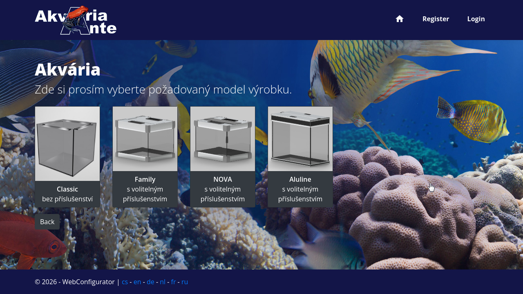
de (150, 281)
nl (162, 281)
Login (476, 18)
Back (47, 221)
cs (125, 281)
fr (173, 281)
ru (184, 281)
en (137, 281)
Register (435, 18)
